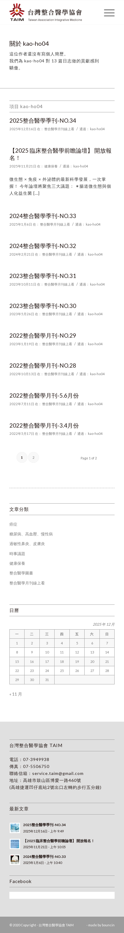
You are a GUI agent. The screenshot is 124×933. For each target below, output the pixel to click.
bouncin (108, 925)
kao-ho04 (97, 129)
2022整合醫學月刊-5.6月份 (44, 395)
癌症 (13, 524)
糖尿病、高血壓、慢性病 (31, 533)
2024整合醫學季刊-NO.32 (42, 245)
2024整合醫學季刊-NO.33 (42, 215)
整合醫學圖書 (21, 573)
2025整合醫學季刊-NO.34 (42, 120)
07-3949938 (36, 759)
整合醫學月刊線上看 (59, 129)
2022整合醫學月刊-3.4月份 (44, 425)
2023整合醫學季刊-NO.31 (42, 275)
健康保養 (51, 166)
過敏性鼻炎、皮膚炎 (27, 543)
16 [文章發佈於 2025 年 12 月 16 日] (32, 661)
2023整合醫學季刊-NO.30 (42, 305)
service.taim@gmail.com (58, 773)
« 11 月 (15, 693)
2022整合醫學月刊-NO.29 (42, 335)
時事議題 (17, 553)
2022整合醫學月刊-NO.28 (42, 365)
